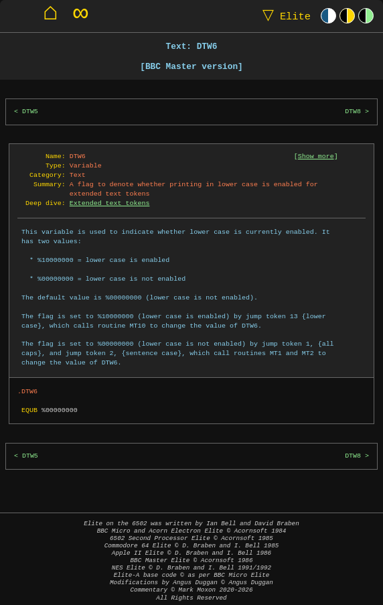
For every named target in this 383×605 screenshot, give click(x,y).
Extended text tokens (110, 203)
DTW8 (353, 111)
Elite (283, 16)
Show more (316, 156)
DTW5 (30, 111)
